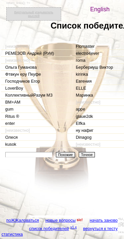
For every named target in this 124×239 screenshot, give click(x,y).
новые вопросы (60, 220)
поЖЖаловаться (22, 220)
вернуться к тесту (100, 228)
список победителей (49, 228)
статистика (12, 234)
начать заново (103, 220)
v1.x (73, 227)
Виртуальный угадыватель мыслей (33, 14)
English (100, 9)
